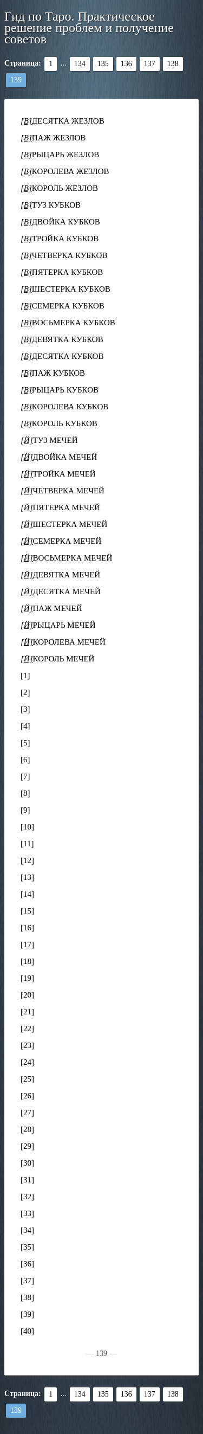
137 (149, 64)
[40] (27, 1331)
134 (80, 64)
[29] (27, 1146)
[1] (25, 675)
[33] (27, 1213)
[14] (27, 894)
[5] (25, 742)
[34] (27, 1230)
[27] (27, 1112)
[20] (27, 995)
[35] (27, 1247)
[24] (27, 1062)
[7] (25, 776)
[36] (27, 1263)
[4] (25, 726)
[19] (27, 978)
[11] (27, 843)
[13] (27, 877)
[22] (27, 1028)
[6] (25, 759)
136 (126, 64)
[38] (27, 1297)
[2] (25, 692)
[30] (27, 1163)
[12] (27, 860)
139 (16, 80)
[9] (25, 810)
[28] (27, 1129)
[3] (25, 709)
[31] (27, 1179)
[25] (27, 1079)
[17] (27, 944)
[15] (27, 910)
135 (103, 64)
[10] (27, 826)
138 (173, 64)
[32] (27, 1196)
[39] (27, 1314)
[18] (27, 961)
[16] (27, 927)
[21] (27, 1011)
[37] (27, 1280)
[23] (27, 1045)
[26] (27, 1095)
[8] (25, 793)
